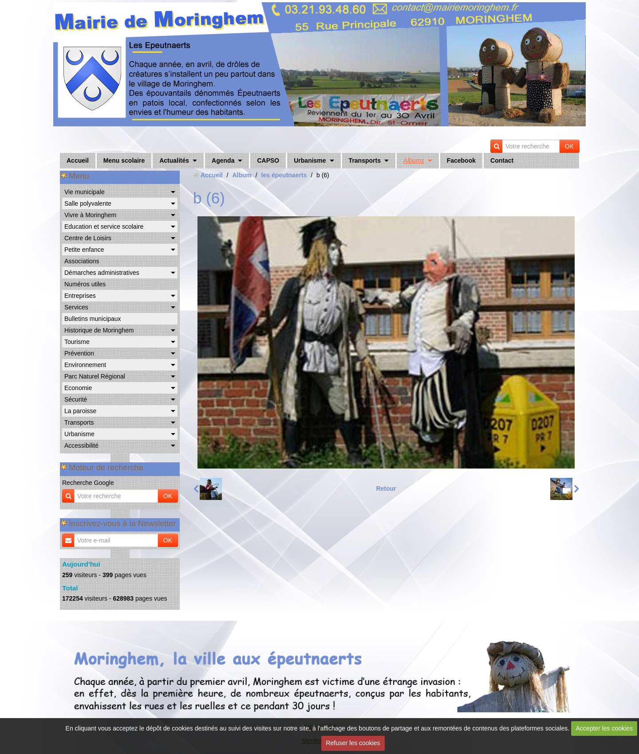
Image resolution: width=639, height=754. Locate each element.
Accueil (78, 160)
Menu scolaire (124, 160)
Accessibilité (81, 445)
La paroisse (80, 410)
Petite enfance (84, 249)
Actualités (174, 160)
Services (76, 307)
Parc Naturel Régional (94, 376)
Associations (81, 261)
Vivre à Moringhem (90, 215)
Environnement (85, 364)
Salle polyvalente (87, 203)
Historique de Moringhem (99, 330)
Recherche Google (88, 482)
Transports (365, 160)
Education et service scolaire (103, 226)
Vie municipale (84, 191)
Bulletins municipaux (92, 318)
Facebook (461, 160)
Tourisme (77, 341)
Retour (386, 488)
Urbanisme (310, 160)
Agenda (223, 160)
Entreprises (80, 295)
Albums (413, 160)
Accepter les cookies (604, 728)
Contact (501, 160)
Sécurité (75, 399)
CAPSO (268, 160)
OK (569, 146)
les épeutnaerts (284, 175)
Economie (78, 387)
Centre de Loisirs (87, 238)
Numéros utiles (85, 284)
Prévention (79, 353)
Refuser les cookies (353, 742)
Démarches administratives (101, 272)
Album (242, 175)
